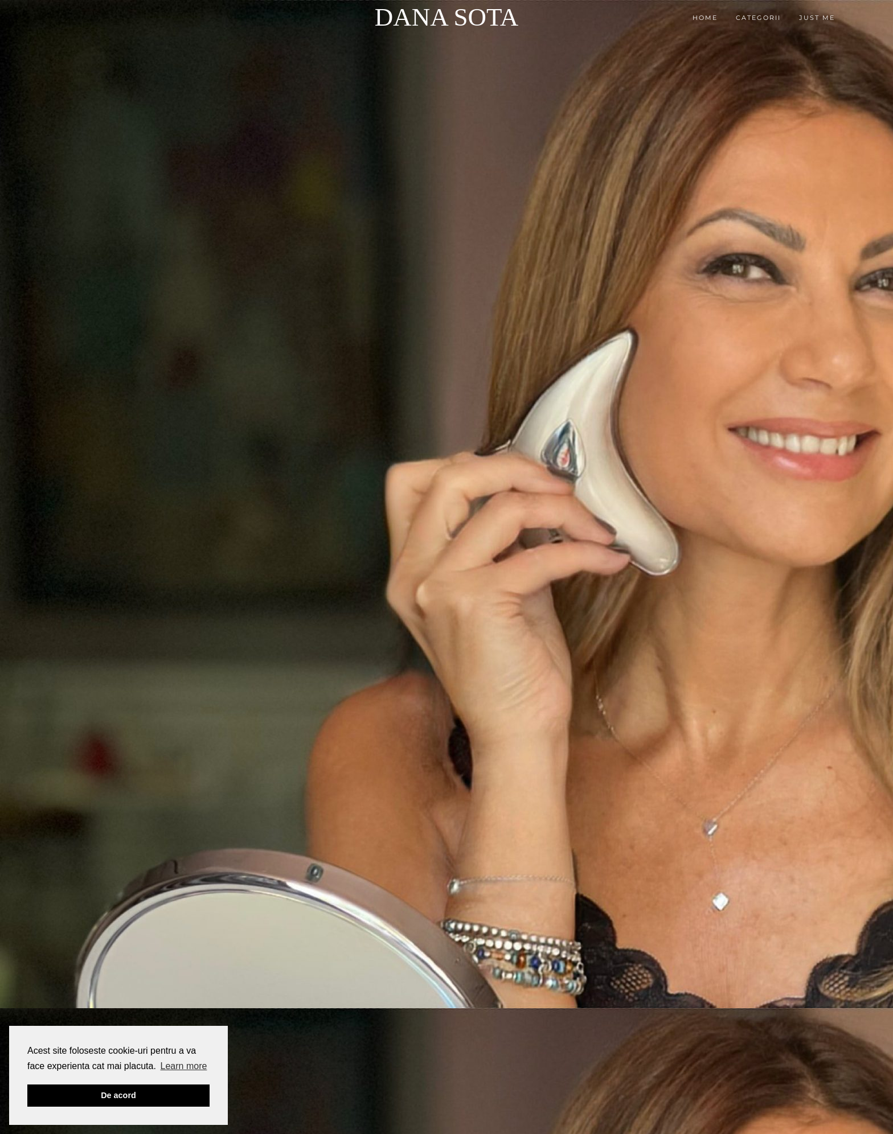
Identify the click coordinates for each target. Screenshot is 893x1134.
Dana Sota (447, 17)
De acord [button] (118, 1095)
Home (705, 18)
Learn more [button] (184, 1066)
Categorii (758, 18)
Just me (817, 18)
